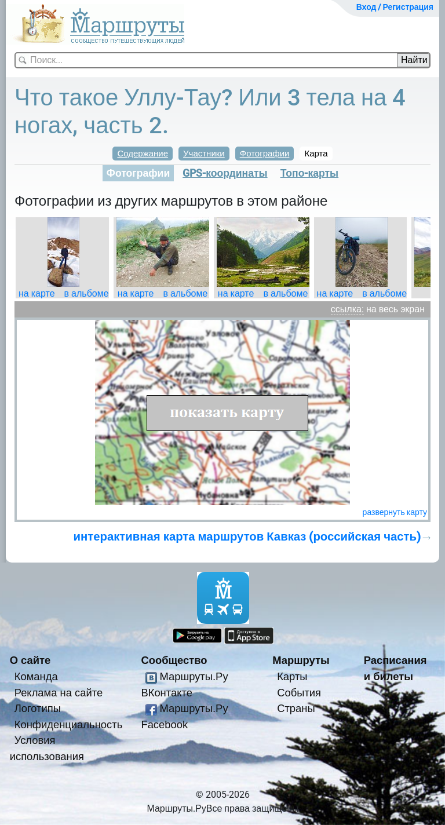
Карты (292, 676)
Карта (315, 153)
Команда (36, 676)
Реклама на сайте (58, 693)
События (299, 693)
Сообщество (174, 660)
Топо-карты (309, 173)
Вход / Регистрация (394, 7)
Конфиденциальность (68, 724)
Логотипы (37, 708)
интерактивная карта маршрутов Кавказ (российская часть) (247, 536)
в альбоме (86, 293)
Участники (204, 153)
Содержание (142, 153)
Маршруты (301, 660)
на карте (37, 293)
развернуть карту (395, 512)
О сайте (30, 660)
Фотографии (265, 153)
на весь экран (395, 309)
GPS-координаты (225, 173)
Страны (296, 708)
